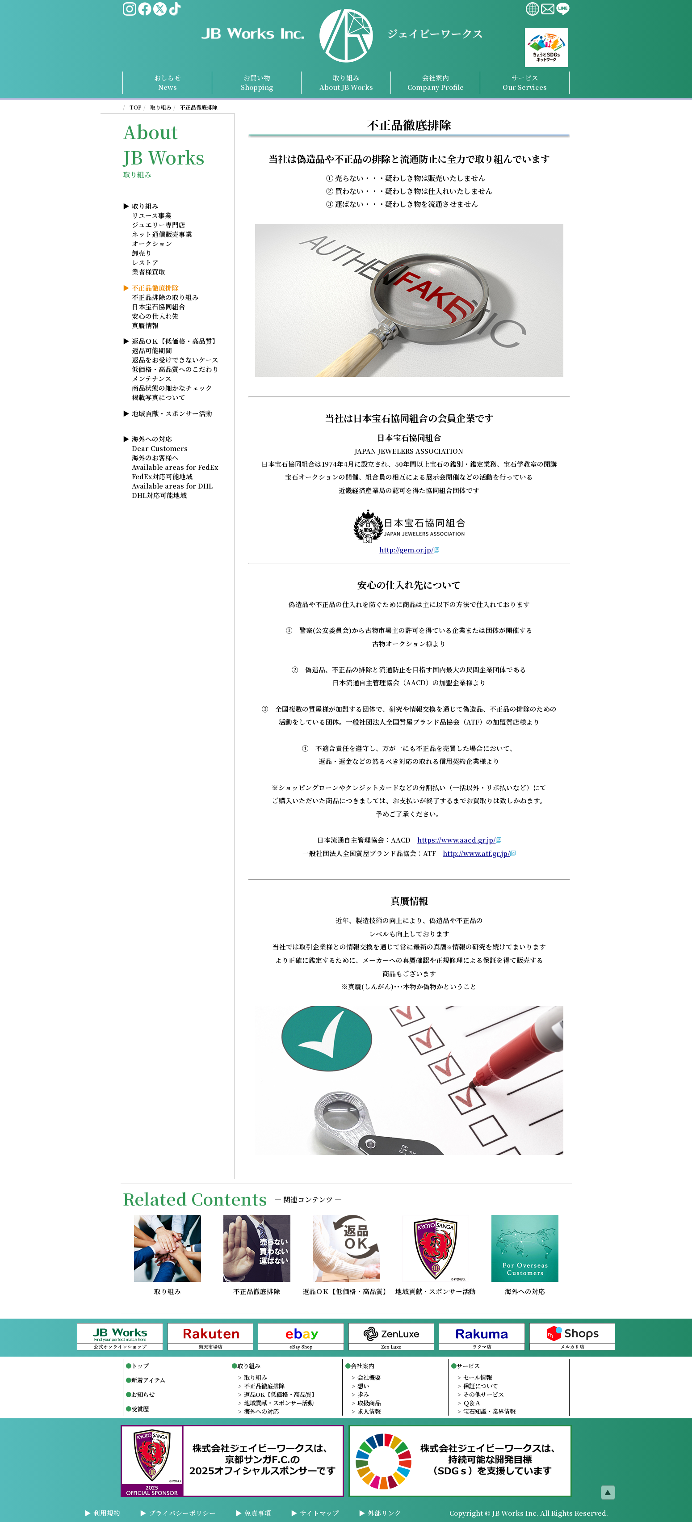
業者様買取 (148, 271)
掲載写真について (158, 397)
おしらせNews (167, 82)
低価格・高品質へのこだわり (175, 369)
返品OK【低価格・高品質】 (280, 1394)
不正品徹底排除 (199, 107)
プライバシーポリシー (182, 1513)
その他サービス (483, 1394)
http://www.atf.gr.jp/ (476, 853)
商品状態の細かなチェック (172, 387)
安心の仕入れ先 (155, 315)
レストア (145, 262)
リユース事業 (152, 215)
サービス (468, 1366)
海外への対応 (152, 438)
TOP (136, 107)
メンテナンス (152, 378)
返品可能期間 (152, 350)
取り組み (346, 82)
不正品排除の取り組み (165, 297)
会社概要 (369, 1377)
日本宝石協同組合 (158, 306)
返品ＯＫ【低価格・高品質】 (175, 341)
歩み (363, 1394)
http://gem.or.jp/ (406, 549)
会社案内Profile (435, 82)
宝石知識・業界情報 (489, 1411)
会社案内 (362, 1366)
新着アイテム (148, 1380)
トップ (140, 1366)
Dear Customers (160, 448)
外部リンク (384, 1513)
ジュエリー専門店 (158, 224)
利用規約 (106, 1513)
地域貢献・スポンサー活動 (172, 413)
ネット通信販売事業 (162, 234)
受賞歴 (140, 1408)
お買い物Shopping (257, 82)
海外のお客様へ (155, 457)
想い (363, 1386)
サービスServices (525, 82)
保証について (480, 1386)
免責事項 (257, 1513)
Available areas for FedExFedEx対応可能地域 (175, 471)
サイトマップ (319, 1513)
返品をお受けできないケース (175, 359)
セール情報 (477, 1377)
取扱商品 (369, 1403)
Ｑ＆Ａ (472, 1403)
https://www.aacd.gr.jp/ (456, 839)
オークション (152, 243)
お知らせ (143, 1394)
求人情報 (369, 1411)
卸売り (142, 252)
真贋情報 (145, 325)
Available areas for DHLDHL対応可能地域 (172, 490)
